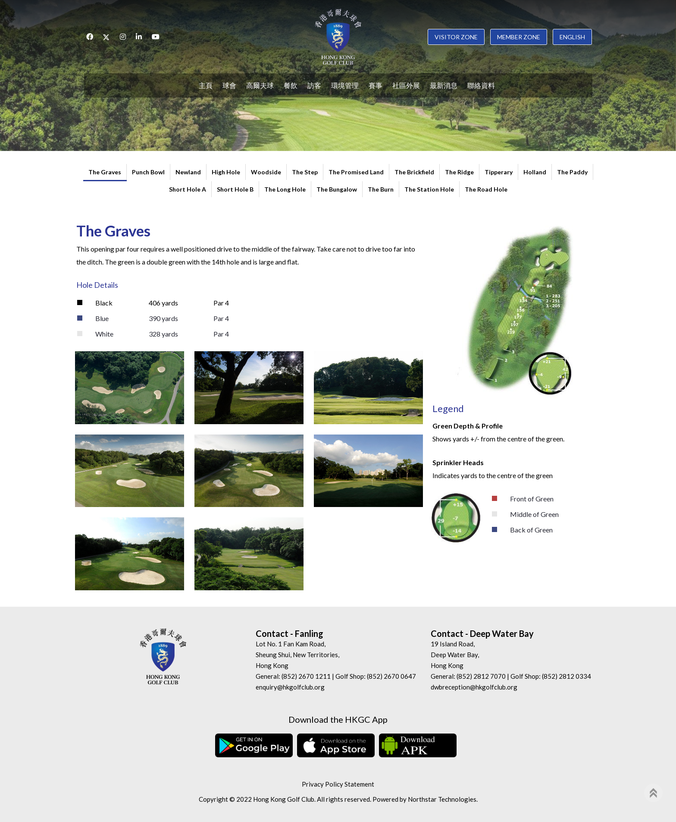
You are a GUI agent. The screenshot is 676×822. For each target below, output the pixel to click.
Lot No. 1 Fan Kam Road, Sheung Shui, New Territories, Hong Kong (297, 654)
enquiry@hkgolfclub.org (290, 687)
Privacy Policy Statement (338, 784)
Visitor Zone (456, 37)
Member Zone (518, 37)
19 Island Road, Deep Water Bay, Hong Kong (455, 654)
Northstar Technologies (442, 799)
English (572, 37)
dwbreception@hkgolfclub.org (474, 687)
